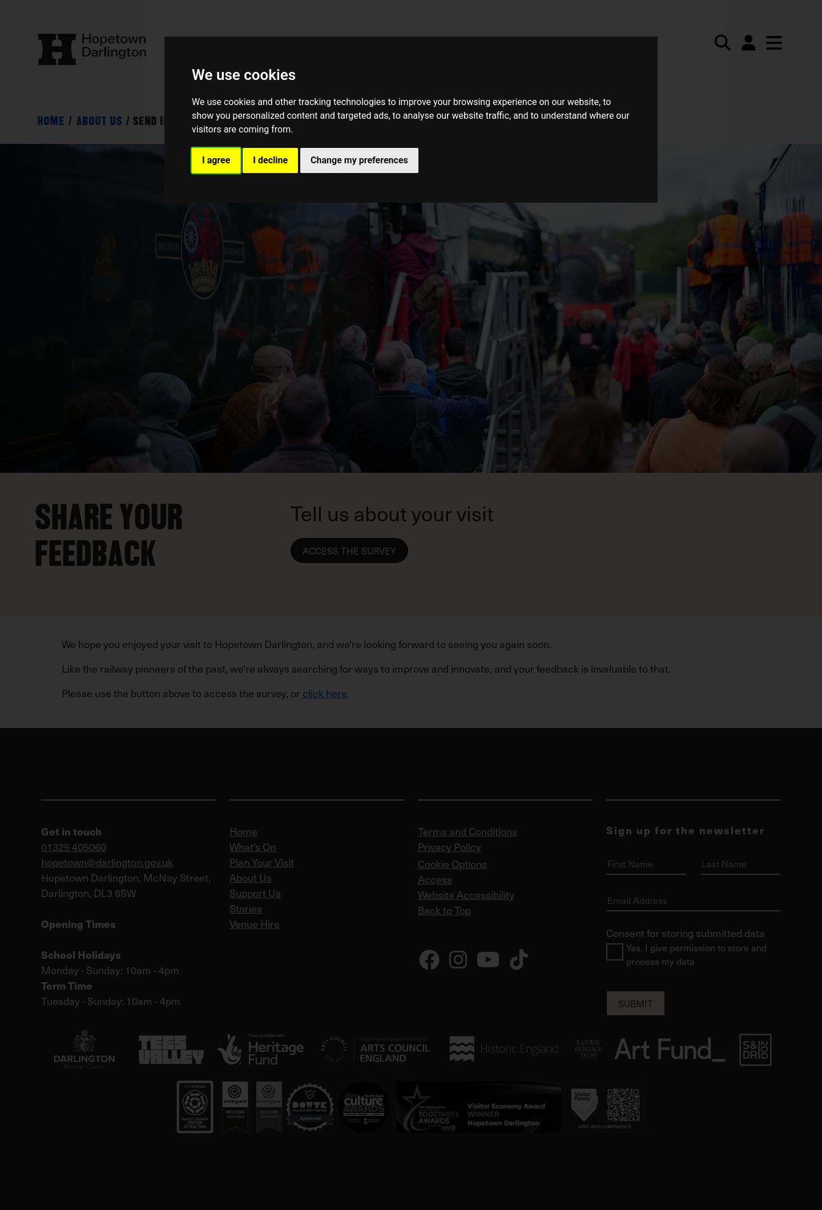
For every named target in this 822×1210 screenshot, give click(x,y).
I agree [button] (216, 160)
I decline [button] (270, 160)
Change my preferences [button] (359, 160)
